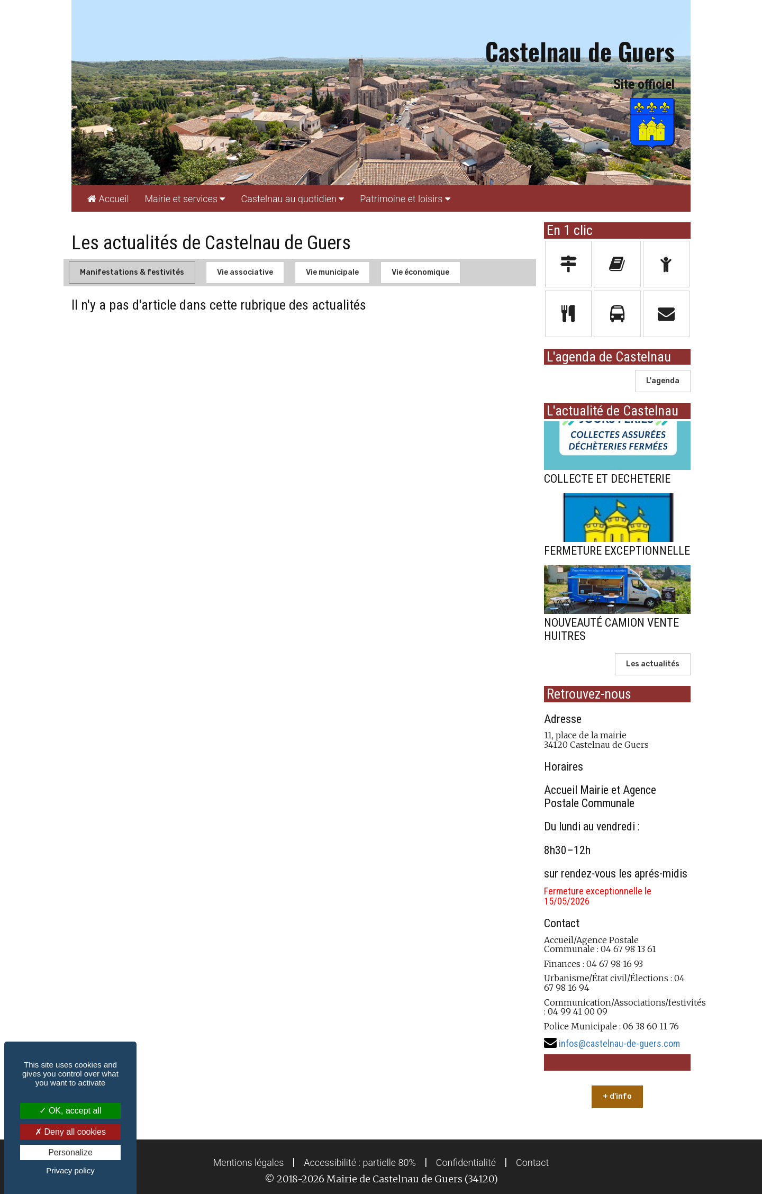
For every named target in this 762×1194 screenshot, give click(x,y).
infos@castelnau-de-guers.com (619, 1043)
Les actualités (652, 663)
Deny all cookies (70, 1131)
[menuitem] (108, 198)
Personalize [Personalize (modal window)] (70, 1152)
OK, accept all (70, 1110)
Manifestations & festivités (132, 272)
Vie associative (245, 272)
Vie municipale (332, 272)
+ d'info (617, 1096)
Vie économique (420, 272)
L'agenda (662, 380)
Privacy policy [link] (70, 1170)
